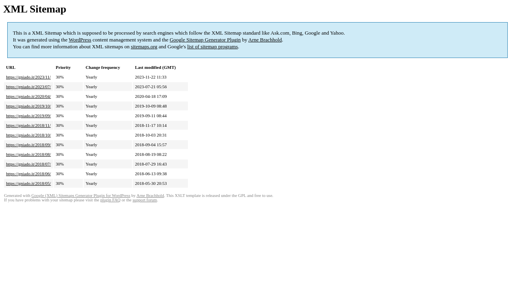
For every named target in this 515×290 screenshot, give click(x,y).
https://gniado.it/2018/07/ (28, 164)
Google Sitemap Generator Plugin (205, 40)
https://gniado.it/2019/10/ (28, 106)
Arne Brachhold (265, 40)
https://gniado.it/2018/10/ (28, 135)
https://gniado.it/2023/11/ (28, 77)
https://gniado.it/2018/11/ (28, 125)
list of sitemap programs (212, 47)
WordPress (80, 40)
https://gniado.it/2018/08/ (28, 154)
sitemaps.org (144, 47)
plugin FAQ (110, 200)
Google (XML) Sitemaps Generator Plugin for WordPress (80, 195)
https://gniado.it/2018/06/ (28, 173)
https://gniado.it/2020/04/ (28, 96)
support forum (144, 200)
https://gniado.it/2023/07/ (28, 86)
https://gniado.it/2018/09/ (28, 144)
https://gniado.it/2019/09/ (28, 115)
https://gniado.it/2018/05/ (28, 183)
